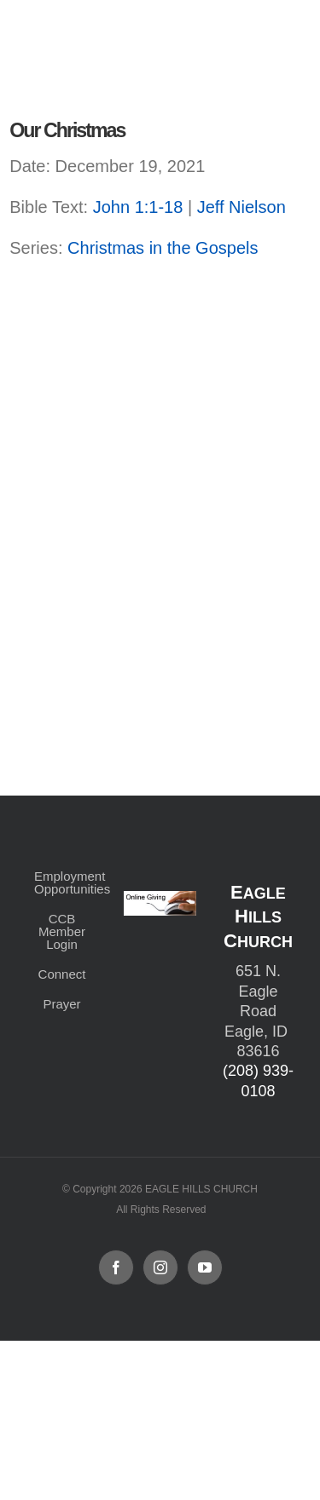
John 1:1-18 (138, 207)
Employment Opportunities (62, 882)
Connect (62, 974)
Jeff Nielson (241, 207)
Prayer (61, 1003)
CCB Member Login (61, 931)
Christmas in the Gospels (162, 248)
